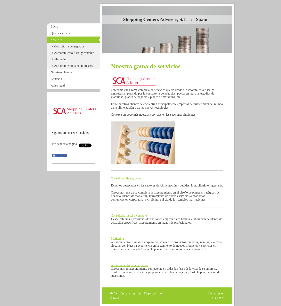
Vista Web (218, 297)
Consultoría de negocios (126, 178)
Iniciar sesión (216, 293)
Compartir (59, 155)
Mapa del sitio (153, 293)
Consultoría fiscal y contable (129, 215)
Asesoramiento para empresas (129, 265)
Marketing (117, 238)
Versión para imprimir (126, 293)
